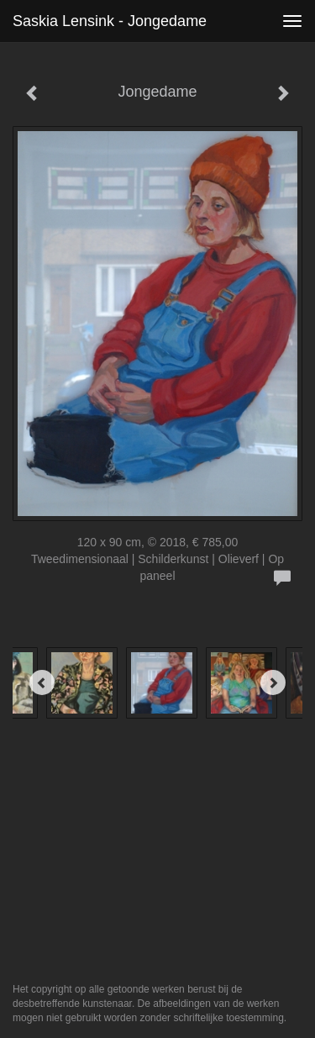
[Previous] (42, 682)
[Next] (273, 682)
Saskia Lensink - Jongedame (110, 21)
